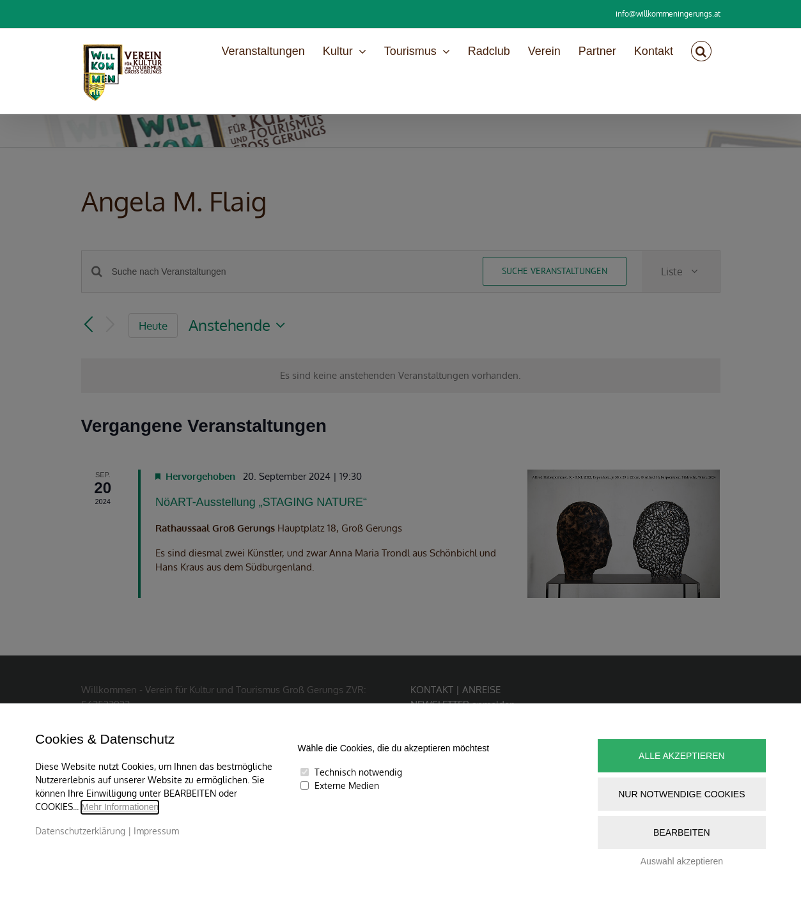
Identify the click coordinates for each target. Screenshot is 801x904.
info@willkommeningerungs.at (668, 14)
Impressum (156, 830)
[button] (701, 51)
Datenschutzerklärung (80, 830)
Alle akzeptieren (682, 756)
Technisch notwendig (358, 772)
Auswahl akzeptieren (682, 861)
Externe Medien (347, 785)
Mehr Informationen (120, 807)
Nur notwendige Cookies (681, 794)
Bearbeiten (681, 832)
